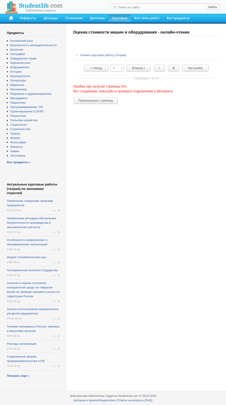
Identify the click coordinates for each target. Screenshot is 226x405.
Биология (16, 49)
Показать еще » (18, 375)
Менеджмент (19, 98)
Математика (18, 89)
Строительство (20, 129)
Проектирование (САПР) (27, 111)
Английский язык (21, 40)
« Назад (96, 68)
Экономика (17, 155)
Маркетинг (17, 85)
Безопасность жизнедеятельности (33, 45)
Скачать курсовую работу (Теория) (103, 55)
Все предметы (178, 18)
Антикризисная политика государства (32, 270)
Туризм (15, 133)
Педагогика (18, 102)
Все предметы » (18, 162)
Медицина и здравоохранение (30, 93)
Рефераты (28, 18)
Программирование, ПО (26, 107)
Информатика (19, 67)
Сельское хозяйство (24, 120)
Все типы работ (147, 18)
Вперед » (138, 68)
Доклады (50, 18)
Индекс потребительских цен (26, 257)
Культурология (20, 76)
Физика (15, 138)
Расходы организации (22, 343)
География (17, 54)
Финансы (16, 146)
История (16, 71)
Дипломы (97, 18)
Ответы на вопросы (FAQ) (134, 400)
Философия (18, 142)
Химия (14, 151)
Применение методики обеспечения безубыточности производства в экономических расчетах (31, 223)
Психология (18, 115)
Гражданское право (23, 58)
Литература (18, 80)
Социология (18, 124)
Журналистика (20, 62)
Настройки (195, 68)
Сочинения (74, 18)
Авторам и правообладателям (94, 400)
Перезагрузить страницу (95, 100)
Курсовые (119, 18)
